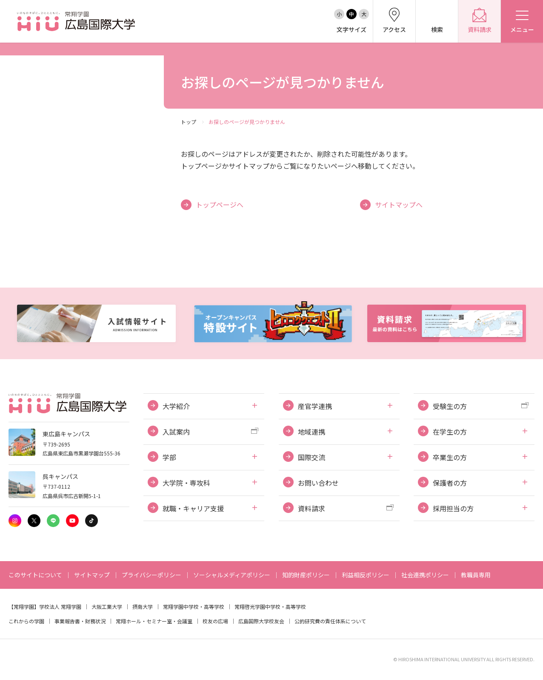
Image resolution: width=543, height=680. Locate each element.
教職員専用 (476, 575)
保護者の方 (450, 483)
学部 (169, 457)
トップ (188, 121)
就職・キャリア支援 (193, 508)
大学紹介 (176, 406)
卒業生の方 (450, 457)
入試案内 (176, 431)
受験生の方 (450, 406)
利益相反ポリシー (365, 575)
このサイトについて (35, 575)
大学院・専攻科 (186, 483)
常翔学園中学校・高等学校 (193, 606)
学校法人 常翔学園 (60, 606)
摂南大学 (142, 606)
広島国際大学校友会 (261, 621)
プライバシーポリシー (151, 575)
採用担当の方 (453, 508)
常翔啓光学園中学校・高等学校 (270, 606)
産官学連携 (315, 406)
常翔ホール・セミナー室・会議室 (154, 621)
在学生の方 (450, 431)
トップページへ (219, 204)
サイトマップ (92, 575)
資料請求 (311, 508)
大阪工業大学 (106, 606)
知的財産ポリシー (306, 575)
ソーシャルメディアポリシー (231, 575)
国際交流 (311, 457)
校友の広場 (215, 621)
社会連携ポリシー (425, 575)
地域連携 (311, 431)
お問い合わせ (318, 483)
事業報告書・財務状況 (80, 621)
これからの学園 (26, 621)
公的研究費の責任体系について (330, 621)
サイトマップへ (399, 204)
